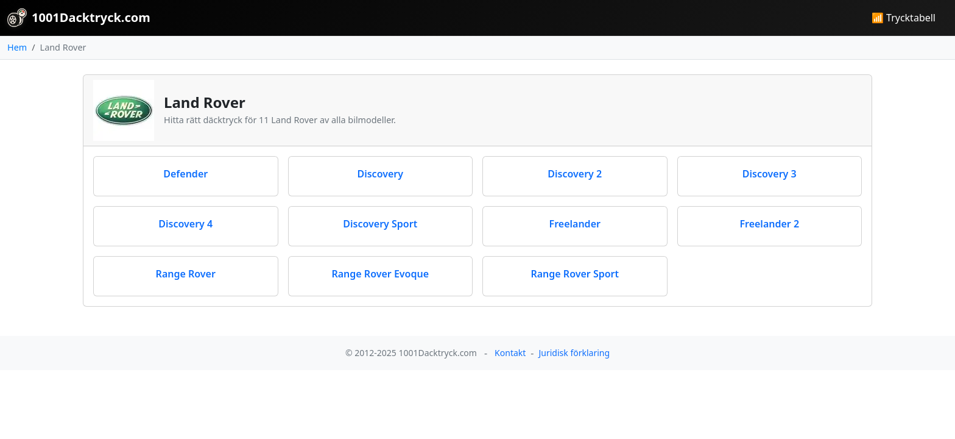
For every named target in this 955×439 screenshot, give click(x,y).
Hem (17, 47)
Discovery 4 (185, 223)
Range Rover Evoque (380, 273)
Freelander (575, 223)
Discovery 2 (575, 173)
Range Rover (186, 273)
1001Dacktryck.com (78, 17)
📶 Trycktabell (904, 17)
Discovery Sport (380, 223)
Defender (185, 173)
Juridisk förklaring (574, 353)
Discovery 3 (769, 173)
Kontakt (510, 353)
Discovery (380, 173)
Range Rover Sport (574, 273)
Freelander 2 (769, 223)
